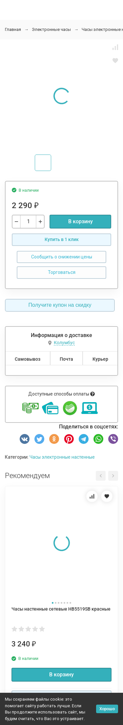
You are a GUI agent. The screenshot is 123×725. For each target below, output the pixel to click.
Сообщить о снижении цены (61, 256)
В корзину (80, 221)
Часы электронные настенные (62, 457)
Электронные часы (51, 29)
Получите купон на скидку (60, 305)
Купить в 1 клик (62, 239)
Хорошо (107, 708)
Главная (13, 29)
